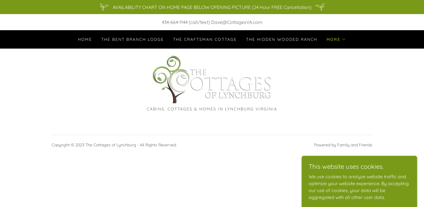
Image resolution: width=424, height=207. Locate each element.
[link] (212, 79)
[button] (336, 39)
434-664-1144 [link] (174, 22)
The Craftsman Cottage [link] (205, 39)
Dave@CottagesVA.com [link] (236, 22)
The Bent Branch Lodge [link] (132, 39)
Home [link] (85, 39)
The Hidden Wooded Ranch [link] (281, 39)
